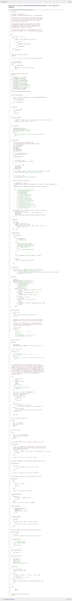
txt (67, 599)
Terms (13, 599)
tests (50, 5)
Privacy (10, 599)
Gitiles (7, 599)
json (70, 599)
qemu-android (11, 5)
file (31, 9)
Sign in (70, 1)
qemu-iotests (56, 5)
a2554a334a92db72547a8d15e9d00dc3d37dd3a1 (35, 5)
